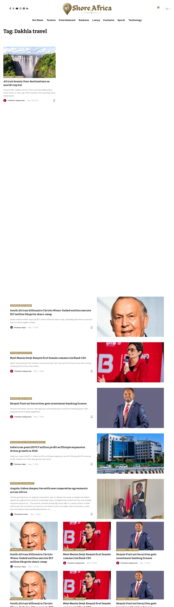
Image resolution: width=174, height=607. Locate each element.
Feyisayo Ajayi (20, 328)
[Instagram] (20, 8)
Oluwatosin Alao (21, 514)
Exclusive (28, 351)
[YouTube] (17, 8)
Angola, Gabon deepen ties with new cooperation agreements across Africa (45, 490)
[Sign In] (6, 9)
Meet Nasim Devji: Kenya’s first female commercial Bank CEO (85, 556)
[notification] (157, 8)
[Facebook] (10, 8)
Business (15, 305)
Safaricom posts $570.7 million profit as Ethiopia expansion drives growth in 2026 (45, 449)
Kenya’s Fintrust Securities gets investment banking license (139, 556)
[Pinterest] (24, 8)
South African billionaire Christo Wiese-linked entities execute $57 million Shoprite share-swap (50, 312)
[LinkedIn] (27, 8)
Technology (41, 442)
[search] (161, 8)
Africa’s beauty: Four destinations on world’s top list (27, 83)
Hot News (8, 77)
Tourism (19, 77)
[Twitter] (13, 8)
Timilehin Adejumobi (16, 100)
